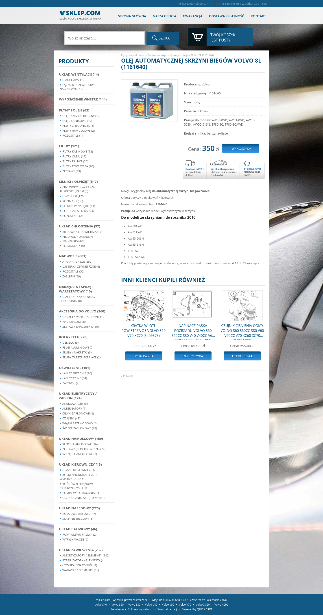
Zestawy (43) (71, 171)
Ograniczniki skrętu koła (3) (84, 498)
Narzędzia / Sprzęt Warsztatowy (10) (76, 288)
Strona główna (132, 16)
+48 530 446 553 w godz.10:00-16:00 (243, 4)
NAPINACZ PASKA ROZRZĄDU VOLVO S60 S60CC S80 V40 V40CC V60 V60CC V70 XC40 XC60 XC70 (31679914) (193, 331)
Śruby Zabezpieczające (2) (81, 357)
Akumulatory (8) (75, 403)
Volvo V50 (168, 604)
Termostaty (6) (73, 246)
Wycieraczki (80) (74, 322)
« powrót (128, 376)
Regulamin (117, 609)
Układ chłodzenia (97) (79, 226)
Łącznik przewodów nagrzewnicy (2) (77, 87)
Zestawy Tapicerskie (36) (80, 327)
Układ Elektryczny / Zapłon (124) (78, 395)
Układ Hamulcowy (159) (81, 438)
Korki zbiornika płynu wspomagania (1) (78, 477)
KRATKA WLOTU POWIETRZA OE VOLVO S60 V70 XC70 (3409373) (144, 330)
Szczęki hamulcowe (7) (79, 454)
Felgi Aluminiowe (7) (77, 347)
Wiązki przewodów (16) (79, 423)
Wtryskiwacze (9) (75, 539)
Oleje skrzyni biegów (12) (81, 116)
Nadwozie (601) (72, 256)
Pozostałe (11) (73, 135)
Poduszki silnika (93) (78, 211)
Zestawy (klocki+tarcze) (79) (83, 449)
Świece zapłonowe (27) (79, 428)
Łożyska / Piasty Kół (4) (79, 565)
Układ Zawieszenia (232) (81, 549)
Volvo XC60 (203, 604)
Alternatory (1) (74, 408)
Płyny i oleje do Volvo (133, 55)
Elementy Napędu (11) (78, 206)
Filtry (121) (69, 146)
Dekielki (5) (70, 342)
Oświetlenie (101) (74, 367)
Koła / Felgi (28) (73, 337)
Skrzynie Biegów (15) (78, 519)
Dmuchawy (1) (72, 80)
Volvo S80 (134, 604)
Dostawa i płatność (226, 16)
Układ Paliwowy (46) (78, 529)
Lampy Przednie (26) (77, 373)
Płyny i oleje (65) (74, 110)
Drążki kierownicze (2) (79, 470)
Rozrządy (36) (72, 201)
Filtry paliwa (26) (75, 161)
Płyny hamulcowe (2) (78, 131)
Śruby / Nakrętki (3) (77, 352)
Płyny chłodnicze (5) (78, 126)
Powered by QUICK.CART (196, 609)
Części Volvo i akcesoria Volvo (208, 600)
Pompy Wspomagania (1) (80, 493)
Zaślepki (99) (71, 276)
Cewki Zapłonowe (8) (78, 413)
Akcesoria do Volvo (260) (82, 311)
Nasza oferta (164, 16)
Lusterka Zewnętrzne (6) (81, 266)
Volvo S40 (101, 604)
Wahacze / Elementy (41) (80, 570)
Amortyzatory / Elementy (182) (85, 555)
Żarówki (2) (70, 383)
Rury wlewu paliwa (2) (79, 534)
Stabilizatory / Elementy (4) (83, 560)
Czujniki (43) (71, 418)
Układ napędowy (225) (79, 508)
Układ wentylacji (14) (79, 74)
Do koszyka (143, 356)
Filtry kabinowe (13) (77, 151)
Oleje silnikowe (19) (77, 121)
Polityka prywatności (140, 609)
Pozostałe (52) (73, 271)
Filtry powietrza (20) (78, 166)
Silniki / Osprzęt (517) (78, 181)
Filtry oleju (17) (74, 156)
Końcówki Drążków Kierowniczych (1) (76, 486)
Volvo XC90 (221, 604)
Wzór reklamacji (167, 609)
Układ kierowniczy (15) (80, 464)
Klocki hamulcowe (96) (80, 444)
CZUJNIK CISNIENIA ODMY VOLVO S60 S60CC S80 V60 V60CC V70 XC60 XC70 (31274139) (242, 331)
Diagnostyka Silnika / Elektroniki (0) (77, 299)
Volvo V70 (185, 604)
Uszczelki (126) (73, 196)
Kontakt (258, 16)
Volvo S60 (117, 604)
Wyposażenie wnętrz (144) (83, 99)
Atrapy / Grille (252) (77, 262)
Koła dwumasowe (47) (79, 514)
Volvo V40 (151, 604)
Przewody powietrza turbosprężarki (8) (77, 189)
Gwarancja (192, 16)
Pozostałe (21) (73, 216)
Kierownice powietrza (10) (82, 232)
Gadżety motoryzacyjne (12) (83, 317)
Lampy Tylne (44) (74, 378)
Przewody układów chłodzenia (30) (76, 239)
